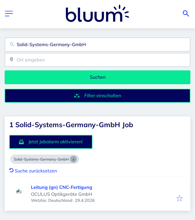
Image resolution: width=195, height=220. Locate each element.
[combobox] (97, 44)
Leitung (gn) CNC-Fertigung (61, 187)
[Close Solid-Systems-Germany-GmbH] (73, 159)
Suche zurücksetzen (33, 171)
